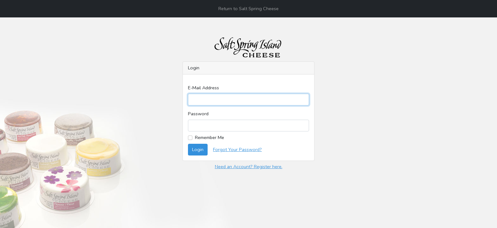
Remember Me (209, 137)
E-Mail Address (203, 88)
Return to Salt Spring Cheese (248, 8)
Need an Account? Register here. (248, 166)
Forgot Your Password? (237, 149)
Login (197, 149)
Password (198, 114)
